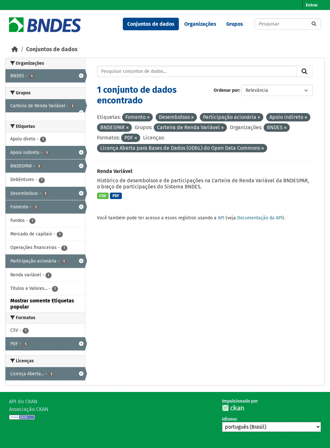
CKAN (233, 408)
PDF (115, 196)
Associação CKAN (28, 409)
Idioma (229, 419)
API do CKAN (23, 401)
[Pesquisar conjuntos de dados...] (288, 24)
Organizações (200, 24)
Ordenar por (226, 90)
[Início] (15, 49)
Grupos (234, 24)
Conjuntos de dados (150, 24)
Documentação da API (259, 218)
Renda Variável (114, 171)
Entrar (312, 5)
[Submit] (313, 24)
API (221, 218)
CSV (102, 196)
